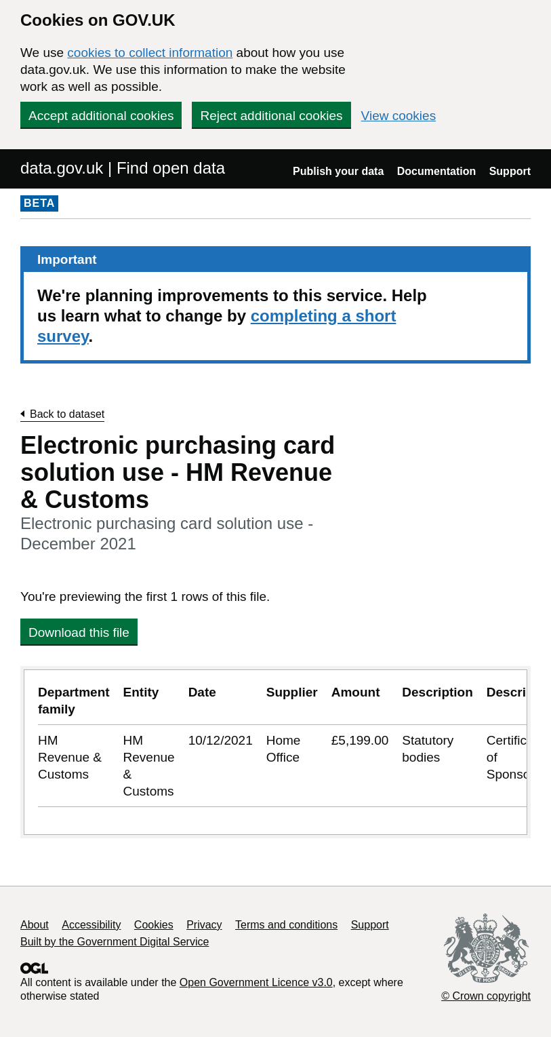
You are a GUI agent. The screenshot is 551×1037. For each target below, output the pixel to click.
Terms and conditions (286, 925)
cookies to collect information (149, 52)
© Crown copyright (486, 996)
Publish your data (338, 171)
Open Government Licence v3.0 (256, 982)
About (34, 925)
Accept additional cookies (101, 116)
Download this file (78, 632)
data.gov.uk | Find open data (122, 168)
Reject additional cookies (271, 116)
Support (510, 171)
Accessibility (91, 925)
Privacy (204, 925)
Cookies (154, 925)
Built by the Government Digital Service (114, 941)
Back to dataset (67, 414)
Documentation (436, 171)
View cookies (398, 115)
